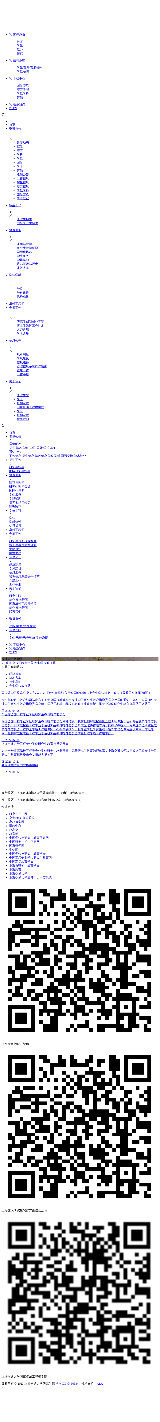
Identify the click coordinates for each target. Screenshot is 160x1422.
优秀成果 (23, 296)
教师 (20, 49)
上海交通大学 (18, 873)
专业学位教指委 (45, 663)
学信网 (13, 849)
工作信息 (23, 178)
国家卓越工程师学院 (30, 407)
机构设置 (23, 403)
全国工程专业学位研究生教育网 (30, 857)
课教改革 (23, 267)
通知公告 (23, 174)
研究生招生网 (18, 813)
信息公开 (15, 340)
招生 (20, 146)
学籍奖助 (23, 260)
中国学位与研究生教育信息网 (29, 837)
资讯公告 (15, 128)
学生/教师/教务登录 (30, 67)
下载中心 (17, 78)
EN (13, 108)
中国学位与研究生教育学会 (27, 853)
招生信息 (23, 182)
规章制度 (23, 354)
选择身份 (17, 34)
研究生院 (23, 395)
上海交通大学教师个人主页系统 (30, 877)
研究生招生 (24, 219)
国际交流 (23, 85)
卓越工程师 (16, 303)
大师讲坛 (23, 329)
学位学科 (23, 93)
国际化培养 (24, 252)
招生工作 (15, 205)
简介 (20, 399)
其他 (20, 97)
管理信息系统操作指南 (32, 366)
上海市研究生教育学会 (24, 865)
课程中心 (15, 825)
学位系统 (23, 71)
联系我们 (17, 104)
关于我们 (15, 381)
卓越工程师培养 (22, 663)
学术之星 (23, 333)
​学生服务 (23, 256)
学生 (20, 45)
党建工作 (23, 370)
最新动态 (23, 142)
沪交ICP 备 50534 (67, 1383)
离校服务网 (16, 821)
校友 (20, 53)
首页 (12, 124)
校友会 (13, 829)
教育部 (13, 833)
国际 (20, 162)
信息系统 (17, 60)
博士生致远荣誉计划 (30, 325)
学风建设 (23, 358)
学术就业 (23, 198)
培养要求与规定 (27, 264)
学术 (20, 166)
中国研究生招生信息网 (24, 841)
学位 (20, 158)
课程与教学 (24, 244)
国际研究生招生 (27, 223)
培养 (20, 150)
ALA (100, 1383)
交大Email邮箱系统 (22, 817)
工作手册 (23, 374)
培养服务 (15, 230)
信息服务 (23, 362)
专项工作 (15, 307)
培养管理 (23, 89)
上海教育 (15, 869)
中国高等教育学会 (21, 861)
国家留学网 (16, 845)
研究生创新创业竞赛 (30, 321)
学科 (20, 154)
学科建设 (23, 292)
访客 (20, 41)
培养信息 (23, 186)
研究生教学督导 (27, 248)
